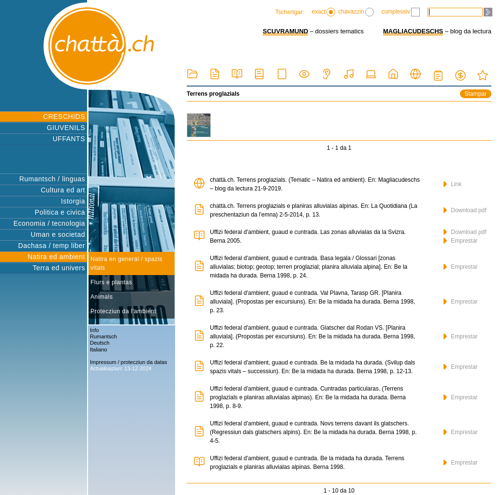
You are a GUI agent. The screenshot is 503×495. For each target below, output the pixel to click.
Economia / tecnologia (49, 223)
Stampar (476, 93)
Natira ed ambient (56, 257)
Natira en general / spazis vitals (126, 263)
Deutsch (99, 343)
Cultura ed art (63, 190)
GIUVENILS (66, 127)
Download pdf (465, 210)
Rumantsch (103, 336)
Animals (101, 296)
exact (324, 12)
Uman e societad (57, 234)
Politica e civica (60, 212)
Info (94, 330)
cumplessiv (401, 12)
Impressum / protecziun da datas (128, 362)
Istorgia (73, 201)
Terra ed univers (59, 268)
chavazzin (355, 12)
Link (452, 184)
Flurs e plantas (111, 282)
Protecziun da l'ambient (123, 311)
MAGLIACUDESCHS (413, 31)
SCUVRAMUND (285, 31)
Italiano (98, 349)
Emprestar (461, 240)
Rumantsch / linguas (52, 179)
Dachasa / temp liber (51, 245)
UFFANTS (69, 139)
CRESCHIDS (64, 116)
